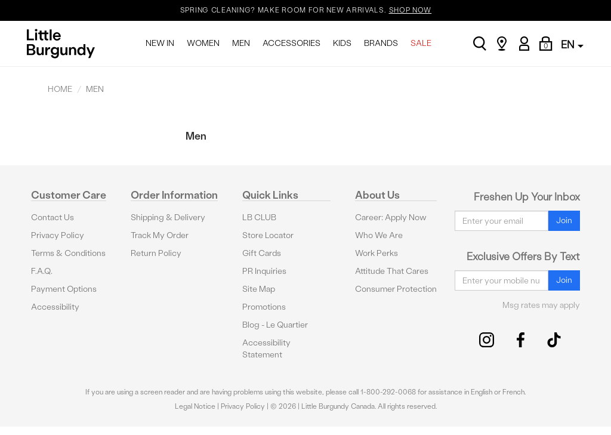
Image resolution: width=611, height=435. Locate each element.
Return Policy (156, 253)
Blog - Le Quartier (275, 325)
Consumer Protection (396, 289)
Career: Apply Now (391, 217)
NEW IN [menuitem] (160, 43)
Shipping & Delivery (168, 217)
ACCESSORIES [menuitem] (291, 43)
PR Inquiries (264, 271)
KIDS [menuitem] (342, 43)
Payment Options (64, 289)
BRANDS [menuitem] (381, 43)
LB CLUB (259, 217)
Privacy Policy (57, 235)
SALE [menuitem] (421, 43)
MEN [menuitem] (241, 43)
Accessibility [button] (55, 307)
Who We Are (379, 235)
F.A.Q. (42, 271)
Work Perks (376, 253)
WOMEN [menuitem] (203, 43)
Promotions (264, 307)
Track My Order (160, 235)
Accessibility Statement (266, 349)
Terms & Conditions (68, 253)
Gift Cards (261, 253)
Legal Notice (195, 406)
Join (564, 220)
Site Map (258, 289)
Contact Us (52, 217)
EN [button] (572, 44)
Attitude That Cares (391, 271)
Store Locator (268, 235)
